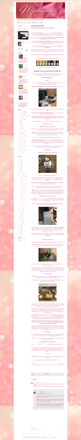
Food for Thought (21, 119)
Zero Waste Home (44, 344)
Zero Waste (42, 375)
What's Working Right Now (23, 136)
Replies (36, 390)
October (21, 208)
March (21, 219)
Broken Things (21, 145)
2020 (20, 165)
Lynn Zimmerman (37, 382)
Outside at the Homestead (23, 116)
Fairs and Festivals (22, 141)
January (21, 222)
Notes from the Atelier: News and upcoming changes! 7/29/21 (25, 76)
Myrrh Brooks (25, 42)
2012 (20, 229)
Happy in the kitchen (36, 375)
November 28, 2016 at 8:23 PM (45, 382)
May (20, 216)
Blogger (57, 437)
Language (20, 153)
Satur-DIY (20, 133)
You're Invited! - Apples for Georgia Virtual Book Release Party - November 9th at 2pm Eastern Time (23, 99)
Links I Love (21, 150)
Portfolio (29, 22)
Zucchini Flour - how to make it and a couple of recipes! (25, 66)
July (20, 213)
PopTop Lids (43, 121)
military (20, 138)
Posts (19, 238)
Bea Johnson (35, 344)
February (21, 221)
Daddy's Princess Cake (22, 146)
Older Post (62, 427)
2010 (20, 232)
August (21, 211)
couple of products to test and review (43, 363)
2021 (20, 164)
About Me (25, 22)
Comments (20, 240)
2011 (20, 231)
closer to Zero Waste (46, 32)
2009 (20, 234)
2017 (20, 170)
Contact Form (41, 22)
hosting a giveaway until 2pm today (53, 363)
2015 (20, 224)
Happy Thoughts (21, 111)
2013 (20, 227)
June (20, 214)
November (21, 175)
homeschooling (21, 142)
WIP (19, 120)
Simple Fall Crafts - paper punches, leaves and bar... (24, 196)
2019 (20, 167)
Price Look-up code (40, 198)
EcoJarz (60, 121)
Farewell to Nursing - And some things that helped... (24, 192)
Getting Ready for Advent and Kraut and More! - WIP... (24, 177)
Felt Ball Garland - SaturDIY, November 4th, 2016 (23, 203)
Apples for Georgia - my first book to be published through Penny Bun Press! (23, 29)
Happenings (20, 115)
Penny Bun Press (34, 22)
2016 (20, 172)
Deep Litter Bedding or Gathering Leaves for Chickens (23, 184)
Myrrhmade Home (19, 22)
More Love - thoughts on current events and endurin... (24, 199)
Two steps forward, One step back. (23, 206)
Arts (19, 124)
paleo (19, 129)
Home (48, 427)
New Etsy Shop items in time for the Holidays (23, 190)
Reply (34, 387)
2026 (20, 157)
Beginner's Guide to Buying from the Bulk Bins (23, 180)
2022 (20, 162)
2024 (20, 159)
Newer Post (33, 427)
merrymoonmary (49, 437)
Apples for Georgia (22, 149)
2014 (20, 226)
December (21, 173)
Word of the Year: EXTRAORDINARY (25, 86)
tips (40, 375)
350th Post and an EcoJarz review (25, 56)
